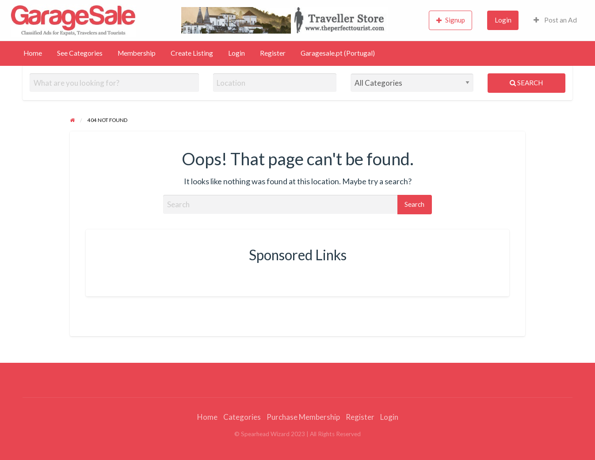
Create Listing (192, 53)
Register (273, 53)
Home (32, 53)
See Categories (80, 53)
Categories (242, 417)
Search (526, 83)
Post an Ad (555, 20)
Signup (450, 20)
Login (503, 20)
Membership (137, 53)
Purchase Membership (303, 417)
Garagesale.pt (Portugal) (338, 53)
